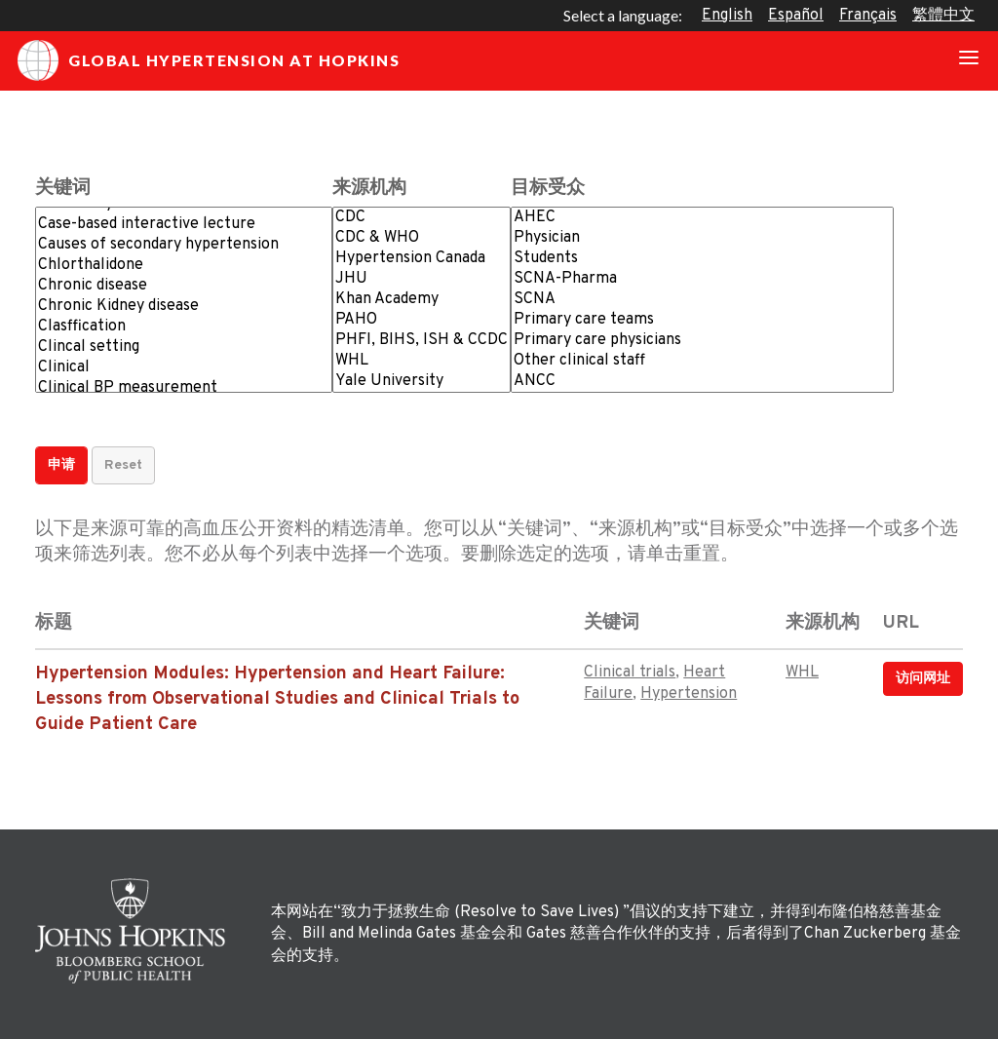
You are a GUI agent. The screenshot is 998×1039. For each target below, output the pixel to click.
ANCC (702, 381)
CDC (421, 218)
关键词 (63, 188)
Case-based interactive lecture (183, 224)
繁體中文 (943, 15)
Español (796, 15)
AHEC (702, 218)
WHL (421, 361)
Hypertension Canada (421, 259)
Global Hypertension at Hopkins (209, 60)
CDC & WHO (421, 238)
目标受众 (548, 188)
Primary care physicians (702, 340)
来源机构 (369, 188)
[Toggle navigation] (968, 60)
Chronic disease (183, 286)
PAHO (421, 320)
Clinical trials (629, 672)
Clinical (183, 368)
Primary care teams (702, 320)
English (727, 15)
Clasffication (183, 327)
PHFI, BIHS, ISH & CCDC (421, 340)
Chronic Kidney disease (183, 306)
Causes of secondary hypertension (183, 245)
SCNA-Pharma (702, 279)
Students (702, 259)
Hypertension (688, 694)
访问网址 (923, 679)
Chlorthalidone (183, 265)
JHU (421, 279)
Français (868, 15)
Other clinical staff (702, 361)
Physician (702, 238)
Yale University (421, 381)
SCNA (702, 299)
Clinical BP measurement (183, 388)
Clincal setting (183, 347)
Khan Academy (421, 299)
